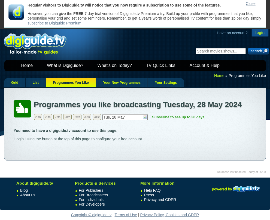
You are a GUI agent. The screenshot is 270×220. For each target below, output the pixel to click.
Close (251, 3)
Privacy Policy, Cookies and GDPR (169, 215)
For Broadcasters (93, 195)
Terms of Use (126, 215)
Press (149, 195)
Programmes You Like (71, 83)
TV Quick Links (160, 65)
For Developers (92, 204)
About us (27, 195)
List (35, 83)
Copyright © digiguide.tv (91, 215)
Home (27, 65)
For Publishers (91, 190)
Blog (24, 190)
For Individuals (91, 199)
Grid (14, 83)
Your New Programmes (122, 83)
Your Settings (166, 83)
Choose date (145, 117)
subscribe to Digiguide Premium (54, 23)
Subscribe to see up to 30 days (178, 117)
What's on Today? (115, 65)
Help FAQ (152, 190)
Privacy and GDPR (160, 199)
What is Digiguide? (65, 65)
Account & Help (205, 65)
